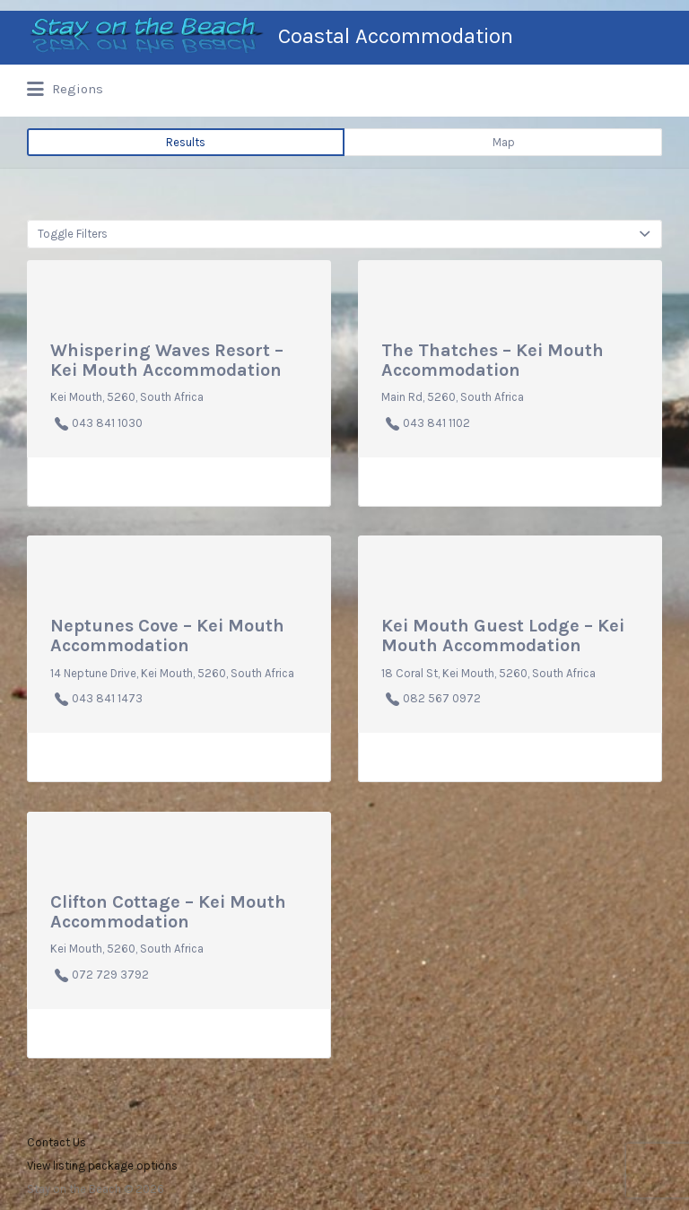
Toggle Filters (73, 233)
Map (504, 142)
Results (185, 142)
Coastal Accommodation (395, 35)
